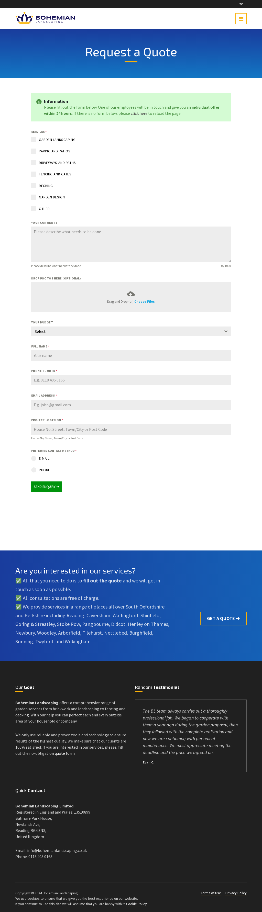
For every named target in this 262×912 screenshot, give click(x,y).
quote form (65, 750)
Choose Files (144, 301)
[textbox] (126, 331)
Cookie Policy (136, 901)
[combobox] (131, 331)
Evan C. (148, 759)
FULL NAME (40, 346)
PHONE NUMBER (44, 371)
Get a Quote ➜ (223, 603)
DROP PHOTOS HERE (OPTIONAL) (56, 278)
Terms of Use (211, 890)
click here (139, 113)
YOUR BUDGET (42, 322)
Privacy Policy (236, 890)
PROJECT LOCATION (47, 420)
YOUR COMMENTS (44, 222)
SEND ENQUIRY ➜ (46, 486)
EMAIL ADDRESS (44, 395)
